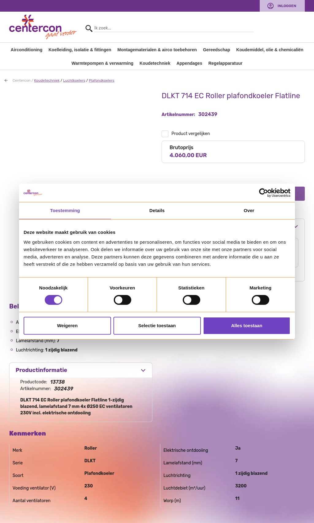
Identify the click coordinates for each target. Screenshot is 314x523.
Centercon (22, 80)
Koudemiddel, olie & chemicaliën (270, 49)
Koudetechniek (155, 63)
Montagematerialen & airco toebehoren (157, 49)
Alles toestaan (246, 325)
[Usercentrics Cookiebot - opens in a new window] (263, 192)
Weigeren (67, 325)
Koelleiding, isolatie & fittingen (79, 49)
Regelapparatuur (225, 63)
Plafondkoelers (101, 80)
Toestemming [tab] (65, 210)
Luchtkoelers (74, 80)
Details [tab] (157, 210)
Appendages (189, 63)
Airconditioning (26, 49)
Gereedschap (216, 49)
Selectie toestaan (157, 325)
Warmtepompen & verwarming (102, 63)
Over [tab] (249, 210)
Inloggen (287, 6)
